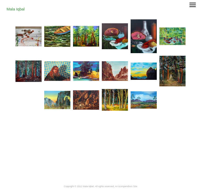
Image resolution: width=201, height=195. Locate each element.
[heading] (16, 9)
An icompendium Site (126, 186)
